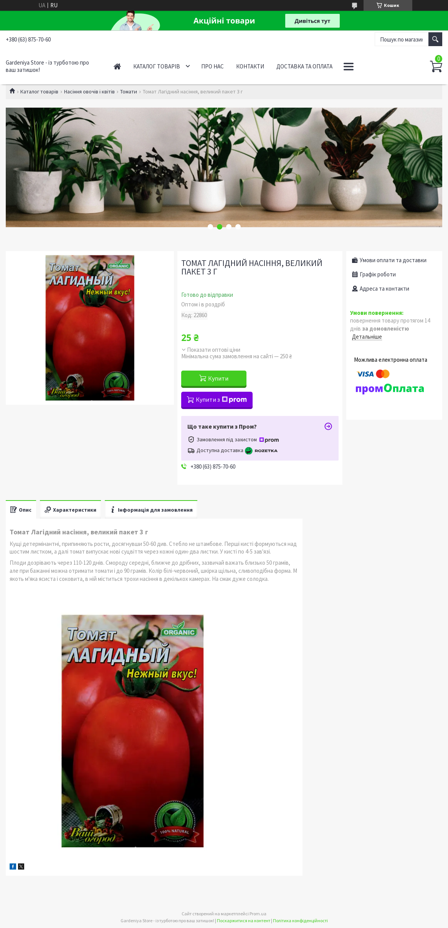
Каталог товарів (156, 66)
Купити (218, 378)
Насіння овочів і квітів (89, 91)
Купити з (221, 399)
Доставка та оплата (304, 66)
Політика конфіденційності (300, 920)
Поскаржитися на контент (243, 920)
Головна (117, 66)
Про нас (212, 66)
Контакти (250, 66)
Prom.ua (258, 913)
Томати (128, 91)
